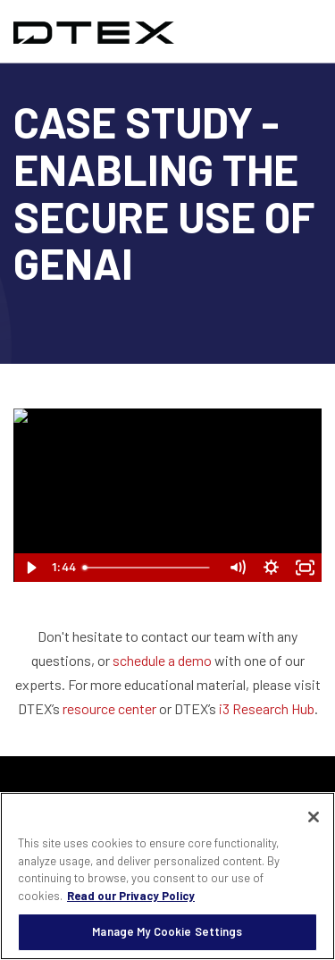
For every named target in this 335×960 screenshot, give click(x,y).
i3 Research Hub (266, 708)
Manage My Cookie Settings (167, 931)
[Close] (313, 817)
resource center (109, 708)
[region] (167, 876)
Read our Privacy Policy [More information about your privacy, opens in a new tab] (131, 895)
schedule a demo (162, 660)
